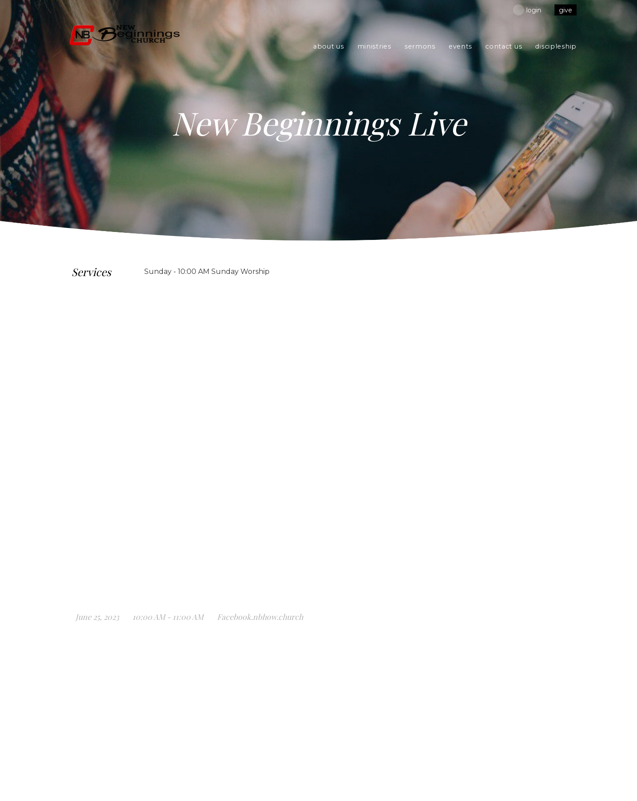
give (565, 10)
